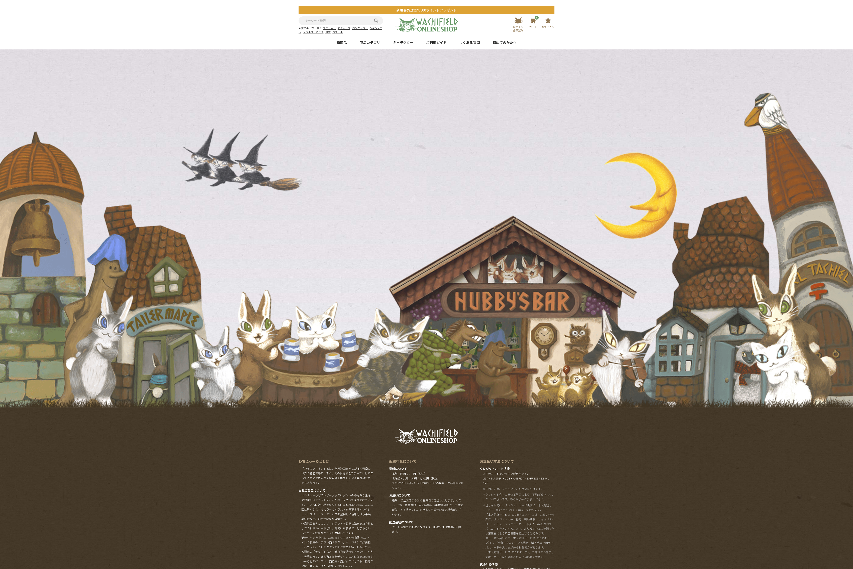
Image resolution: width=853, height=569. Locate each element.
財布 (328, 32)
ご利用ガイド (436, 43)
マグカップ (344, 28)
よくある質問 (469, 43)
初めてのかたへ (504, 43)
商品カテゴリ (370, 43)
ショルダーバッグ (313, 32)
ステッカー (329, 28)
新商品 (342, 43)
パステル (337, 32)
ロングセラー (360, 28)
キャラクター (403, 43)
